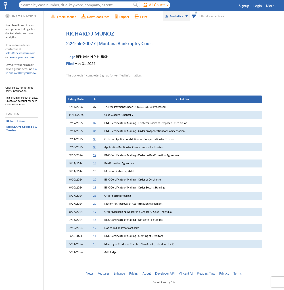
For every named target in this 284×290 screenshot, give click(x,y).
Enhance (119, 273)
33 (94, 147)
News (89, 273)
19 (94, 211)
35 (94, 139)
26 (94, 163)
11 (94, 235)
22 (94, 179)
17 (94, 227)
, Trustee (21, 128)
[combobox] (194, 16)
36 (94, 130)
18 (94, 219)
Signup (244, 6)
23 (94, 187)
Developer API (165, 273)
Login (257, 6)
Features (103, 273)
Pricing (133, 273)
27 (94, 155)
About (147, 273)
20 (94, 203)
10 (94, 244)
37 (94, 123)
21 (94, 195)
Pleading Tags (206, 273)
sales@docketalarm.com (20, 53)
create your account (22, 57)
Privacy (224, 273)
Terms (237, 273)
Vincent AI (186, 273)
